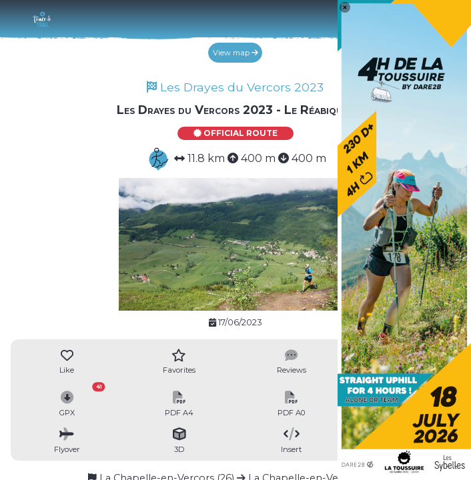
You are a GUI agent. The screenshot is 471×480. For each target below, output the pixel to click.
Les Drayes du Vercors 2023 (235, 87)
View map (235, 52)
